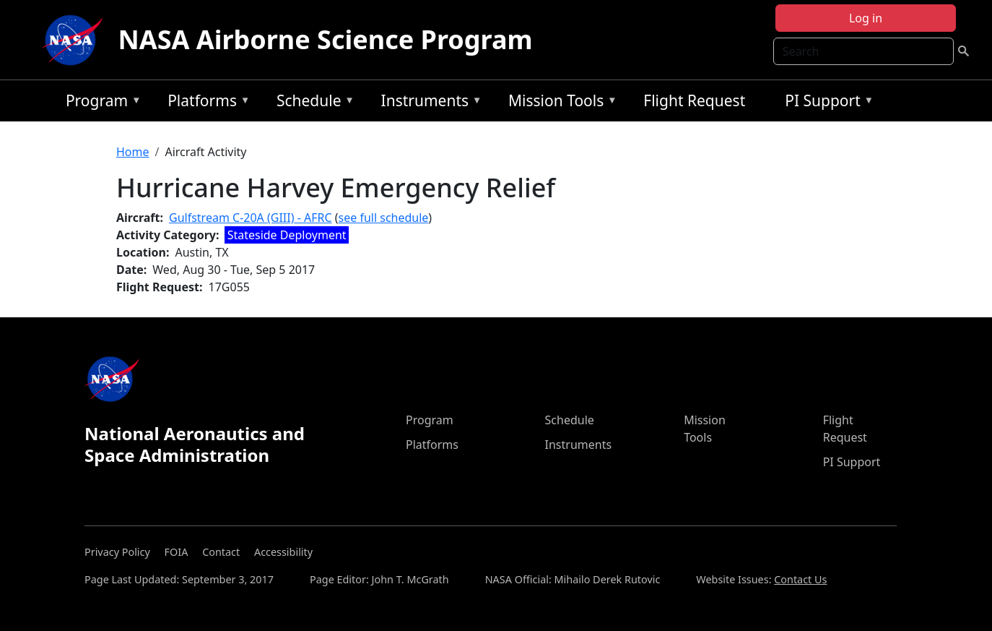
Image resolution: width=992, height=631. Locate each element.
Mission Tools (559, 103)
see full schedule (384, 218)
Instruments (428, 103)
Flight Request (694, 100)
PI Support (826, 103)
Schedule (311, 103)
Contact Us (800, 579)
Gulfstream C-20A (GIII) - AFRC (250, 218)
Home (132, 152)
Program (100, 103)
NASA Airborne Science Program (325, 39)
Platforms (205, 103)
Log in (865, 18)
